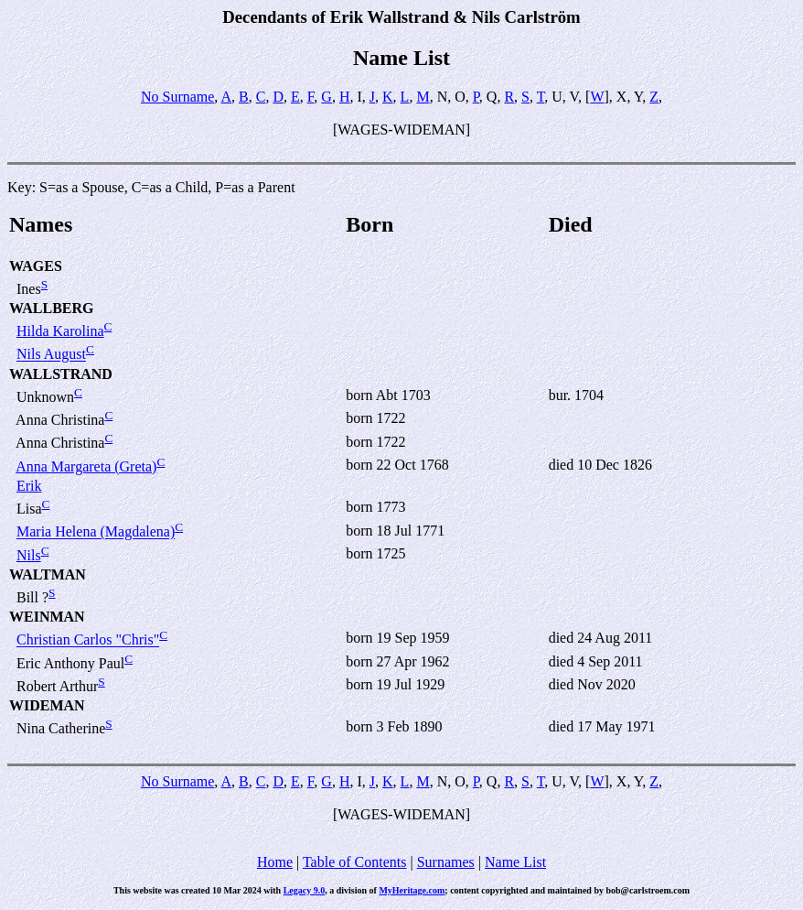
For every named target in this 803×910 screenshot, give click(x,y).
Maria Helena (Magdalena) (95, 532)
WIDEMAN (47, 705)
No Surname (177, 96)
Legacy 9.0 (305, 890)
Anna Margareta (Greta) (86, 466)
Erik (29, 485)
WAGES (35, 266)
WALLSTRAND (60, 374)
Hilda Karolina (60, 331)
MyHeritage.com (411, 890)
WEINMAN (47, 616)
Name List (515, 862)
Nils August (51, 355)
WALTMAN (47, 574)
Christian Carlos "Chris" (87, 640)
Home (275, 862)
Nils (28, 555)
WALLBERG (51, 308)
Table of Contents (355, 862)
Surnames (446, 862)
